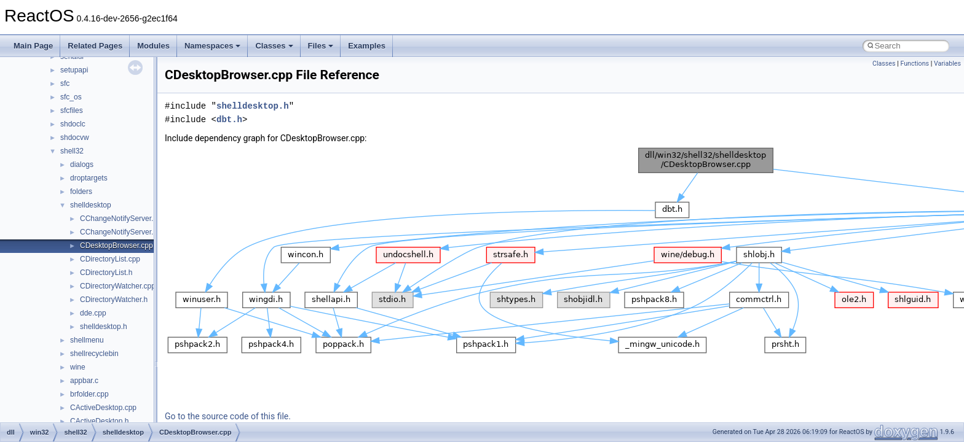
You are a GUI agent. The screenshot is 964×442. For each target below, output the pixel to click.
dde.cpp (93, 313)
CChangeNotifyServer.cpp (122, 218)
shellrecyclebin (94, 353)
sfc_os (71, 97)
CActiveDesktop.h (99, 421)
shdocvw (74, 137)
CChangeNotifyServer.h (118, 232)
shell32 (72, 151)
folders (81, 191)
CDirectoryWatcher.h (114, 299)
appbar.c (84, 380)
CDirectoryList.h (106, 272)
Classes (274, 45)
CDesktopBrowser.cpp (116, 245)
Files (321, 45)
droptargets (89, 178)
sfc (64, 83)
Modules (153, 45)
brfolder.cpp (89, 394)
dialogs (81, 164)
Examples (366, 45)
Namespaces (212, 45)
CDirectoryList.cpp (110, 259)
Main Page (33, 45)
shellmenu (87, 340)
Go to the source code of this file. (228, 416)
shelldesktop (90, 205)
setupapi (74, 70)
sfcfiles (71, 110)
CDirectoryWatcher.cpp (118, 286)
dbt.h (229, 119)
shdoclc (72, 124)
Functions (914, 64)
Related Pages (95, 45)
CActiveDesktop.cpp (103, 407)
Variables (947, 64)
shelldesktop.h (103, 326)
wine (77, 367)
